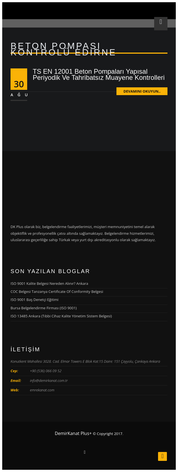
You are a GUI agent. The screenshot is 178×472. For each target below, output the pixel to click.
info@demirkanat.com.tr (49, 380)
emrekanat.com (42, 389)
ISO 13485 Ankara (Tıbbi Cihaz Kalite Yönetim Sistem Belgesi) (61, 315)
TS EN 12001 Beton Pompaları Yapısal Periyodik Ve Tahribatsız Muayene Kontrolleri (99, 74)
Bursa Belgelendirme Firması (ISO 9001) (44, 307)
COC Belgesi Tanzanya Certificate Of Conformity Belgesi (57, 291)
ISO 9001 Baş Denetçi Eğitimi (35, 299)
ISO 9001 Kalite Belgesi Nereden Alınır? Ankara (49, 283)
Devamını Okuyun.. (142, 91)
